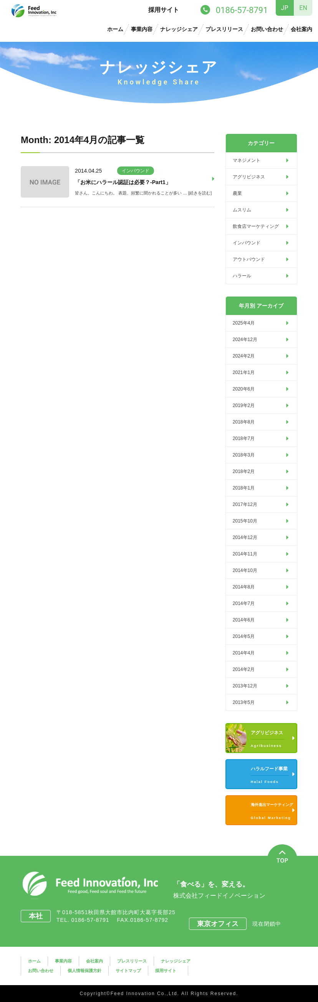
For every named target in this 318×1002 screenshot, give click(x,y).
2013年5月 (244, 702)
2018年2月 (244, 471)
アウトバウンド (249, 259)
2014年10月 (245, 570)
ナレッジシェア (179, 29)
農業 (237, 193)
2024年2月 (244, 356)
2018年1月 (244, 488)
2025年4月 (244, 323)
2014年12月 (245, 537)
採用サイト (163, 10)
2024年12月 (245, 339)
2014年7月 (244, 603)
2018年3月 (244, 455)
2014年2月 (244, 669)
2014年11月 (245, 554)
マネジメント (246, 160)
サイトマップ (128, 970)
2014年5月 (244, 636)
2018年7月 (244, 438)
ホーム (115, 29)
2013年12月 (245, 686)
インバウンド (135, 170)
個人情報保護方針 (84, 970)
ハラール (242, 276)
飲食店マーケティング (256, 226)
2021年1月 (244, 372)
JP (284, 8)
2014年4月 (244, 653)
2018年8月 (244, 422)
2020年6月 (244, 389)
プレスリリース (224, 29)
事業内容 (141, 29)
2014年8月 (244, 587)
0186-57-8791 (93, 920)
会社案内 (301, 29)
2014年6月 (244, 620)
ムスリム (242, 210)
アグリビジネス (249, 177)
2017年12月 (245, 504)
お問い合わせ (267, 29)
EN (303, 8)
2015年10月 (245, 521)
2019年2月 (244, 405)
